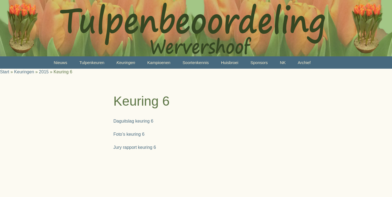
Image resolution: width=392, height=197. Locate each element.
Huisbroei (229, 62)
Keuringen (126, 62)
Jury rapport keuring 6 (135, 147)
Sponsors (259, 62)
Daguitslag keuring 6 (133, 121)
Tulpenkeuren (91, 62)
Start (4, 71)
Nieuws (60, 62)
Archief (304, 62)
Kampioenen (158, 62)
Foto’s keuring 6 (129, 134)
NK (283, 62)
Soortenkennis (195, 62)
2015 (44, 71)
